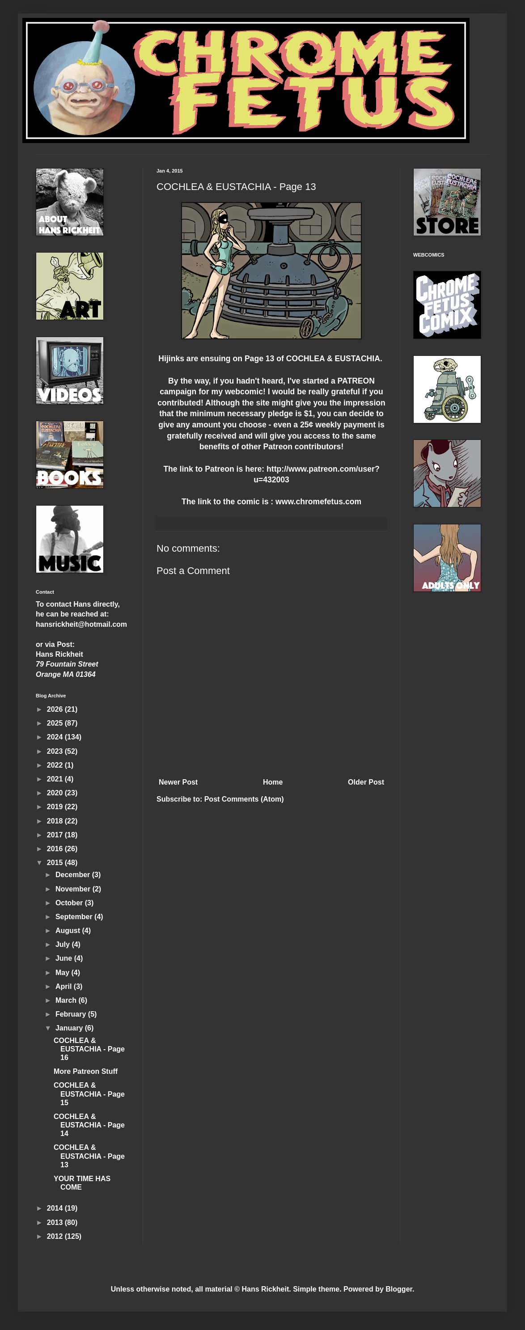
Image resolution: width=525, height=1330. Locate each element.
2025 (56, 723)
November (74, 889)
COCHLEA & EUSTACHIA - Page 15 (89, 1093)
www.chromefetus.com (318, 501)
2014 (56, 1208)
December (73, 874)
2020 (56, 793)
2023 (56, 751)
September (74, 916)
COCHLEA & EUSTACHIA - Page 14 (89, 1125)
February (71, 1014)
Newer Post (178, 782)
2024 (56, 737)
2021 (56, 779)
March (67, 1000)
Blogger (398, 1289)
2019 (56, 807)
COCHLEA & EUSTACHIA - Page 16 (89, 1049)
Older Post (366, 782)
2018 (56, 821)
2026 (56, 709)
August (68, 930)
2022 (56, 765)
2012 (56, 1236)
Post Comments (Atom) (244, 799)
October (70, 903)
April (64, 986)
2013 (56, 1222)
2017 (56, 835)
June (64, 958)
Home (273, 782)
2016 (56, 849)
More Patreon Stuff (86, 1071)
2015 (56, 862)
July (63, 944)
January (70, 1028)
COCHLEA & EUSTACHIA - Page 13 (89, 1156)
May (63, 972)
